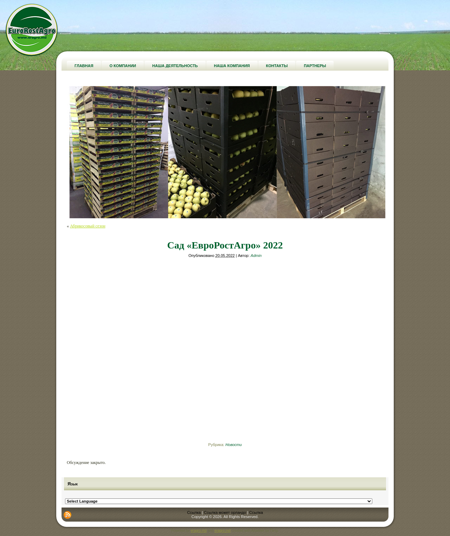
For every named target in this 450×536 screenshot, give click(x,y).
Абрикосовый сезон (87, 226)
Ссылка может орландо (225, 512)
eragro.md (199, 530)
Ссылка (194, 512)
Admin (256, 255)
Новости (233, 445)
